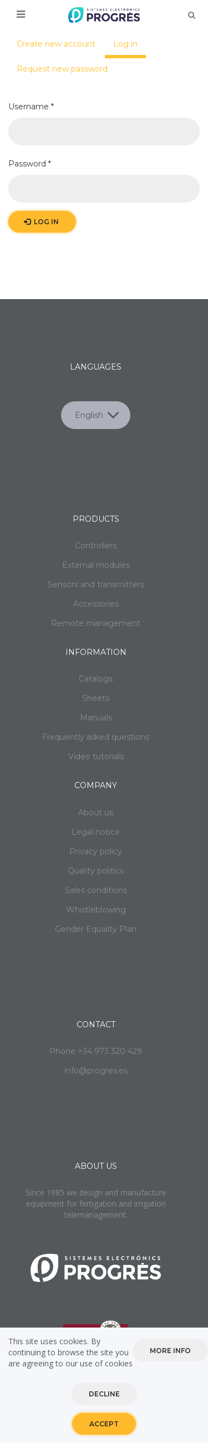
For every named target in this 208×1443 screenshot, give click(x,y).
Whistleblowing (96, 910)
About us (95, 813)
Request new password (62, 69)
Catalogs (96, 679)
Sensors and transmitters (96, 584)
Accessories (96, 604)
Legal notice (96, 832)
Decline (104, 1395)
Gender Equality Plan (95, 929)
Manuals (96, 718)
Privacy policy (95, 851)
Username (31, 107)
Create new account (56, 44)
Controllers (95, 546)
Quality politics (96, 871)
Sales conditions (96, 890)
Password (29, 164)
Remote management (95, 623)
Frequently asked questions (95, 737)
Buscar (191, 15)
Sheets (95, 698)
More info (170, 1352)
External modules (96, 565)
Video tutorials (96, 756)
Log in (129, 48)
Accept (104, 1425)
